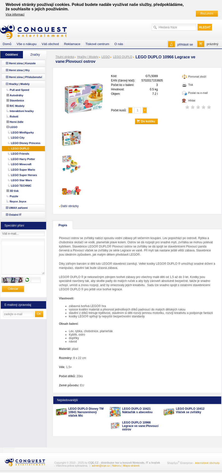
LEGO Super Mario (23, 169)
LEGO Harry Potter (23, 159)
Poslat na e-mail (198, 92)
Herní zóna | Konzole (22, 63)
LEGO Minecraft (21, 164)
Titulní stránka (65, 57)
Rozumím (207, 13)
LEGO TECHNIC (21, 185)
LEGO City (17, 137)
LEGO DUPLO (122, 57)
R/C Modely (17, 105)
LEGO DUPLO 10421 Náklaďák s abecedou (137, 410)
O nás (118, 44)
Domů (7, 44)
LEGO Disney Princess (25, 143)
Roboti (14, 116)
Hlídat (191, 100)
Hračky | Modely (87, 57)
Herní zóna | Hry (19, 70)
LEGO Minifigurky (22, 132)
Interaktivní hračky (22, 111)
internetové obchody (207, 462)
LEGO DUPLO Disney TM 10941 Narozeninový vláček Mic (86, 412)
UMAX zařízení (18, 207)
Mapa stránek (131, 465)
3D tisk (14, 190)
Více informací (15, 14)
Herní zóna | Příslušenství (25, 77)
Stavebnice (17, 100)
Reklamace (72, 44)
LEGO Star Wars (21, 180)
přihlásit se (185, 44)
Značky (35, 54)
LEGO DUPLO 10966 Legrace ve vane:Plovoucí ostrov (140, 426)
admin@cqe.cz (101, 465)
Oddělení (11, 54)
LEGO (106, 57)
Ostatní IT (15, 214)
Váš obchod (50, 44)
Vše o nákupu (27, 44)
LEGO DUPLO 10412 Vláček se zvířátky (190, 410)
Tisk (190, 84)
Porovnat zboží (197, 76)
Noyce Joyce (18, 201)
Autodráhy (16, 95)
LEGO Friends (20, 153)
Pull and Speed (19, 89)
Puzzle (14, 196)
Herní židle (16, 121)
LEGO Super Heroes (24, 175)
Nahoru (116, 465)
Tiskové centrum (97, 44)
